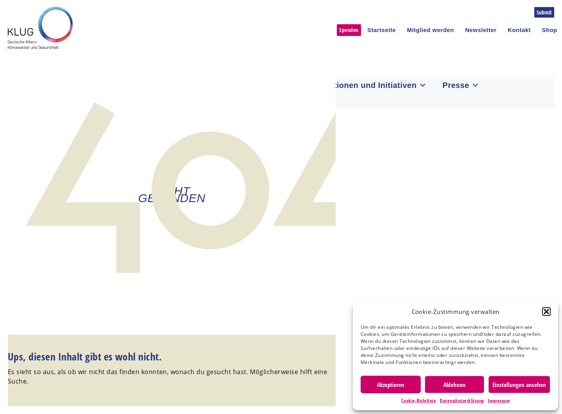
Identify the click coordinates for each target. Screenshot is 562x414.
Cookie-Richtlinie (418, 400)
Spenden (348, 30)
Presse (461, 85)
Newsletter (481, 30)
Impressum (499, 400)
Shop (549, 30)
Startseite (381, 30)
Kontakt (519, 30)
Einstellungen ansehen (519, 385)
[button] (546, 311)
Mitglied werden (430, 30)
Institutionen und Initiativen (368, 85)
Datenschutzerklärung (462, 400)
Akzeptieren (390, 385)
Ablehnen (454, 385)
